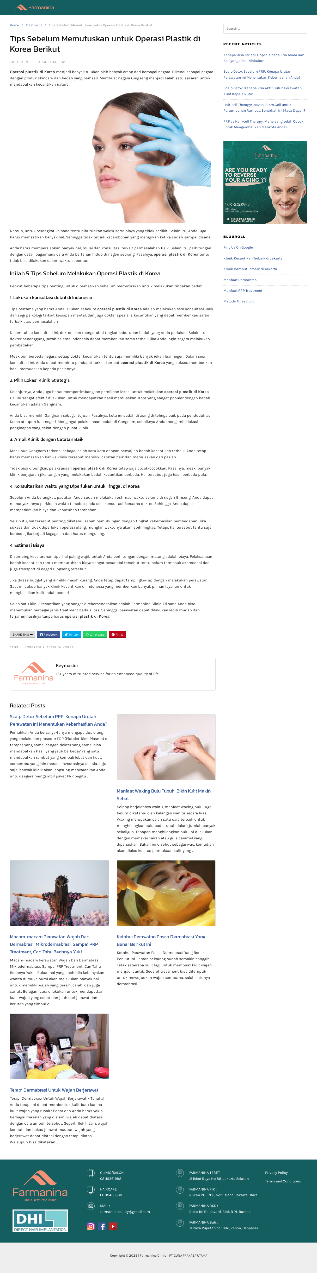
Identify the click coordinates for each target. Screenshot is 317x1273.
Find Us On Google (238, 247)
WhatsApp (95, 634)
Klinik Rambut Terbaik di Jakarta (250, 269)
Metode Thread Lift (238, 301)
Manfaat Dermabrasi (240, 280)
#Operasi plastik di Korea (49, 647)
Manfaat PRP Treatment (242, 290)
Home (14, 25)
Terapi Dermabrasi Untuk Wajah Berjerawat (54, 1089)
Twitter (72, 634)
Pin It (117, 634)
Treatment (34, 25)
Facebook (49, 634)
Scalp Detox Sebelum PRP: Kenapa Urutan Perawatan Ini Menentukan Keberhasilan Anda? (58, 720)
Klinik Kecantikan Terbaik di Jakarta (253, 258)
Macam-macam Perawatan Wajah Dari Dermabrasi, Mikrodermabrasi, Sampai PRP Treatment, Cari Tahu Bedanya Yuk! (54, 944)
